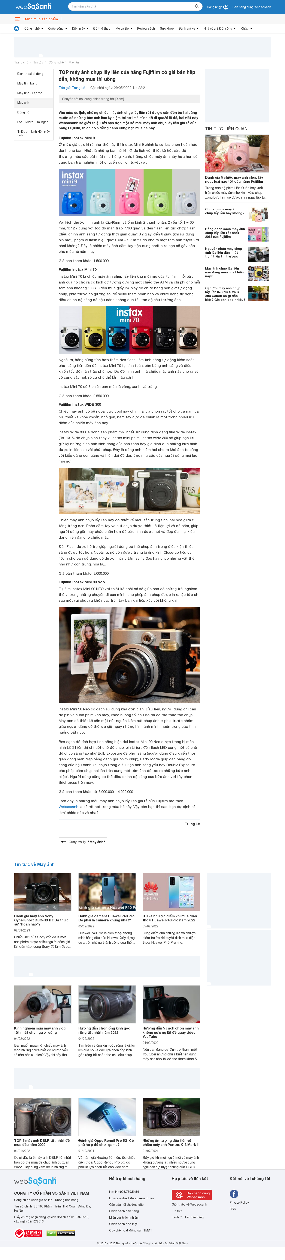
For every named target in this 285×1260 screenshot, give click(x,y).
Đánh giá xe (187, 28)
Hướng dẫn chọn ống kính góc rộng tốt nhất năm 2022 (104, 1030)
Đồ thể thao (101, 28)
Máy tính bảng (27, 83)
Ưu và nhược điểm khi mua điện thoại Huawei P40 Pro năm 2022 (170, 918)
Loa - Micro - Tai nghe (32, 122)
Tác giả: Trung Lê (72, 88)
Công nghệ (32, 28)
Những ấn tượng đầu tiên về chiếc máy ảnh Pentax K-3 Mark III (171, 1142)
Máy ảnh (75, 62)
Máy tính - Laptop (30, 93)
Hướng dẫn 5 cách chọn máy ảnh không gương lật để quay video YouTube (171, 1032)
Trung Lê (192, 824)
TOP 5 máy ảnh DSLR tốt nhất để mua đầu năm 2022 (42, 1142)
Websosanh (68, 807)
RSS (233, 1209)
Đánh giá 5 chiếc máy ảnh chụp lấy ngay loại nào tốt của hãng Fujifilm (234, 179)
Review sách (146, 28)
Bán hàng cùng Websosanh (252, 7)
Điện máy (78, 28)
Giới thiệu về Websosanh (189, 1204)
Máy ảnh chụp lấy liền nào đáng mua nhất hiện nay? (224, 272)
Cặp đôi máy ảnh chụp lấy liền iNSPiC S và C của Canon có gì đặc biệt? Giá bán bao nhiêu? (225, 293)
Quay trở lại (87, 842)
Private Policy (239, 1202)
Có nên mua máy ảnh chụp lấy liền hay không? (224, 211)
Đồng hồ (23, 112)
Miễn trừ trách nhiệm (124, 1217)
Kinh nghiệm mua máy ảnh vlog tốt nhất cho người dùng (40, 1030)
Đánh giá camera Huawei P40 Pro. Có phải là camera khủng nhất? (106, 918)
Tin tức (38, 62)
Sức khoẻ (167, 28)
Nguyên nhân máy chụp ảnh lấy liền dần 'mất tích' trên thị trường (223, 252)
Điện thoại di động (30, 73)
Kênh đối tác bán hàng (188, 1217)
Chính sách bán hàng (124, 1211)
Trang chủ (21, 62)
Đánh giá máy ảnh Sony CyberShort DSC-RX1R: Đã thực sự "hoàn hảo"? (41, 920)
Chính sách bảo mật (123, 1224)
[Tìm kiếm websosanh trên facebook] (234, 1194)
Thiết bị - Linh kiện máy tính (33, 133)
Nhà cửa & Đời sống (218, 28)
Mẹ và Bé (122, 28)
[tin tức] (16, 28)
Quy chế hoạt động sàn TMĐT (130, 1230)
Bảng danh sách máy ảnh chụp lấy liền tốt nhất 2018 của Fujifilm (225, 232)
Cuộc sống (56, 28)
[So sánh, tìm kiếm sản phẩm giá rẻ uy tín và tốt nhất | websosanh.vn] (33, 7)
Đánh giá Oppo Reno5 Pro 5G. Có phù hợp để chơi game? (106, 1142)
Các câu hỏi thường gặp (126, 1204)
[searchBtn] (197, 6)
